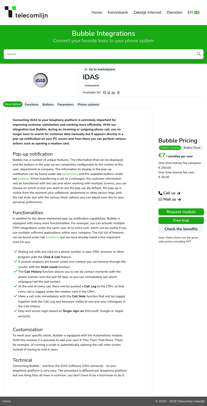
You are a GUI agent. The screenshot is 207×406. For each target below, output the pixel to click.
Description (13, 104)
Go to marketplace (99, 69)
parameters (70, 174)
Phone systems (88, 104)
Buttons (48, 104)
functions (52, 237)
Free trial (181, 220)
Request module (181, 211)
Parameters (66, 104)
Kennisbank (118, 12)
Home (97, 12)
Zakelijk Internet (147, 12)
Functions (31, 104)
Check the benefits (181, 229)
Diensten (174, 12)
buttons (23, 179)
